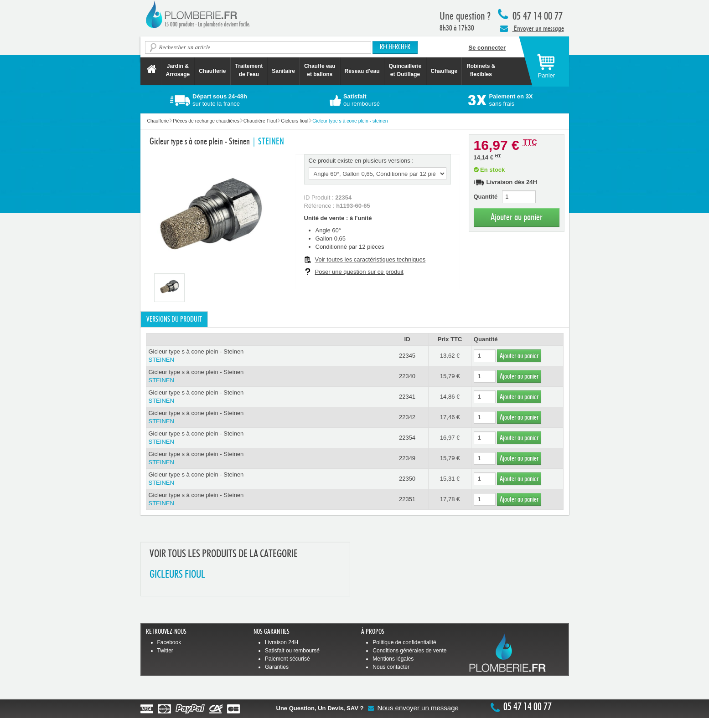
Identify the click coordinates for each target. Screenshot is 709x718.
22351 (407, 499)
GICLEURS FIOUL (177, 574)
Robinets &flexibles (480, 70)
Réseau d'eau (362, 71)
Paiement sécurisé (287, 659)
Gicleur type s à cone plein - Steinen (266, 356)
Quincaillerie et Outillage (405, 70)
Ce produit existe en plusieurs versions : (361, 160)
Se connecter (487, 47)
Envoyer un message (532, 28)
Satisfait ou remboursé (292, 650)
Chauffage (444, 71)
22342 (407, 417)
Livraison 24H (281, 642)
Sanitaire (283, 71)
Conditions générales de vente (409, 650)
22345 (407, 355)
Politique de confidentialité (404, 642)
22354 (407, 437)
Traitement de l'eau (249, 70)
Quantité (486, 196)
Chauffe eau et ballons (320, 70)
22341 (407, 396)
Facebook (169, 642)
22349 (407, 458)
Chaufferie (212, 71)
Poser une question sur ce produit (359, 271)
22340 (407, 376)
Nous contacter (391, 667)
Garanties (277, 667)
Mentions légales (393, 659)
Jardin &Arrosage (178, 70)
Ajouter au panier (517, 217)
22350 (407, 478)
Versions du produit (174, 319)
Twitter (165, 650)
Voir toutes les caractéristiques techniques (370, 259)
